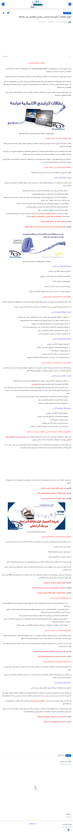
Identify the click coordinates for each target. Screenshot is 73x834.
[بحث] (3, 4)
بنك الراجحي (67, 13)
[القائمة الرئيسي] (69, 4)
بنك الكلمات (32, 823)
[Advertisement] (36, 40)
